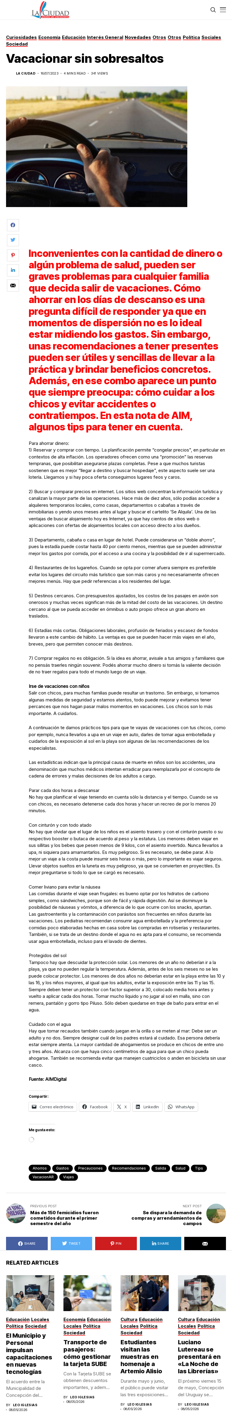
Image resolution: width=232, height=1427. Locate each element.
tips (199, 1168)
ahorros (40, 1168)
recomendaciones (129, 1168)
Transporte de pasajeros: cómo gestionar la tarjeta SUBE (87, 1353)
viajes (68, 1177)
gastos (62, 1168)
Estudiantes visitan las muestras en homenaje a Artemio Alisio (141, 1357)
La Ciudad (25, 73)
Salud (180, 1168)
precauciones (90, 1168)
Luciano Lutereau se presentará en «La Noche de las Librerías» (199, 1357)
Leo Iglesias (25, 1405)
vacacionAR (43, 1177)
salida (160, 1168)
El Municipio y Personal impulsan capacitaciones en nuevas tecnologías (29, 1353)
